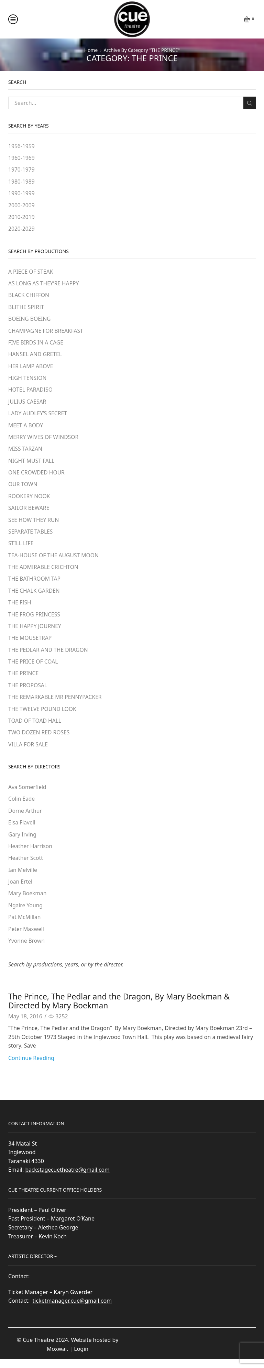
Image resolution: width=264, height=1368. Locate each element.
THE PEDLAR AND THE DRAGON (48, 655)
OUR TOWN (23, 488)
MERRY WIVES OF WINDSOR (44, 440)
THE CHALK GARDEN (34, 595)
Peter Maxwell (26, 937)
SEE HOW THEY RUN (34, 523)
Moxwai (57, 1357)
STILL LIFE (21, 547)
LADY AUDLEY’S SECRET (38, 416)
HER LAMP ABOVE (31, 368)
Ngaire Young (25, 913)
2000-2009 (21, 206)
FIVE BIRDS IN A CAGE (36, 344)
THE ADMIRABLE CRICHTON (44, 571)
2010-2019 (21, 217)
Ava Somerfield (27, 794)
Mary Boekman (27, 901)
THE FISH (20, 607)
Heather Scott (26, 865)
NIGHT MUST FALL (31, 464)
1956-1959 (21, 146)
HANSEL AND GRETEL (35, 356)
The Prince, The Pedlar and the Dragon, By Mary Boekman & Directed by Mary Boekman (124, 1009)
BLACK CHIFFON (29, 296)
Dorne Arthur (25, 818)
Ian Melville (22, 877)
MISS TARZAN (25, 452)
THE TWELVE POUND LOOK (42, 715)
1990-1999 (21, 194)
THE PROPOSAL (28, 691)
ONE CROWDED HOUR (37, 476)
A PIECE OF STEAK (31, 272)
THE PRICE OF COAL (33, 667)
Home (90, 50)
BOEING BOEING (30, 320)
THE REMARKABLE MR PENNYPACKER (55, 703)
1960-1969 (21, 158)
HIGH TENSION (27, 380)
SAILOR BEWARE (29, 512)
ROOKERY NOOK (29, 500)
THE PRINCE (23, 679)
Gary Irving (22, 841)
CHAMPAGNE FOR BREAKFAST (46, 332)
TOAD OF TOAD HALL (35, 727)
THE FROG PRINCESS (34, 619)
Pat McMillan (24, 925)
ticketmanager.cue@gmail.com (72, 1309)
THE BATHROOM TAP (35, 583)
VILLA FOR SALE (28, 751)
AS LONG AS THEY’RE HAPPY (44, 284)
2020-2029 (21, 229)
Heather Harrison (30, 853)
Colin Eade (21, 806)
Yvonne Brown (26, 949)
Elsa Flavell (22, 829)
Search (249, 102)
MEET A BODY (26, 428)
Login (81, 1357)
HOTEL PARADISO (31, 392)
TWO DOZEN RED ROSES (39, 739)
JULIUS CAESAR (27, 404)
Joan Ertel (20, 889)
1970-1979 (21, 170)
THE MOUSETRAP (30, 643)
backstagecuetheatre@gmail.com (68, 1178)
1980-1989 (21, 182)
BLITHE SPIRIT (26, 308)
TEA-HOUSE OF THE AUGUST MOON (54, 559)
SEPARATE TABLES (31, 535)
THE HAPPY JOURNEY (35, 631)
